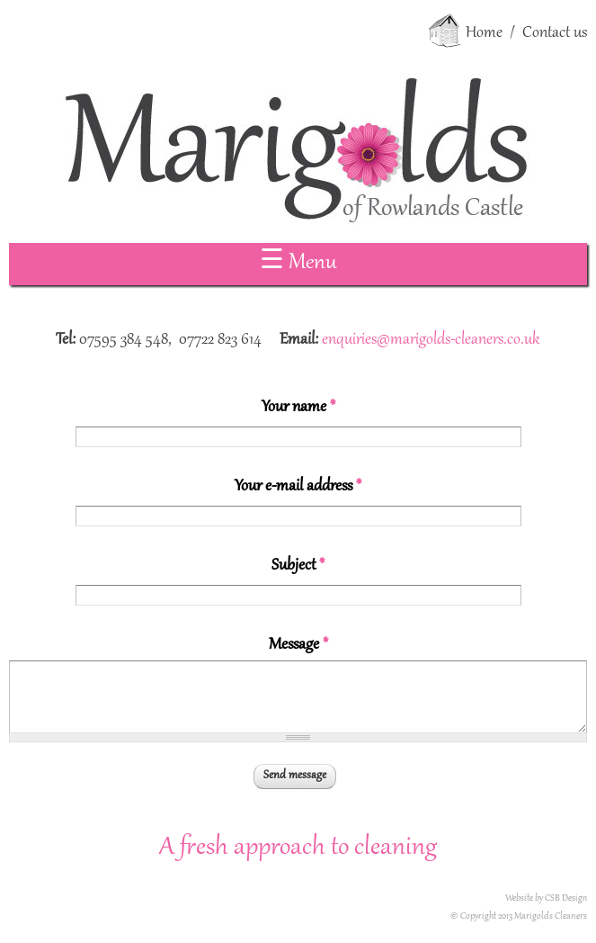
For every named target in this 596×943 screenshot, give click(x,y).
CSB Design (566, 898)
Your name (298, 408)
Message (298, 645)
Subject (298, 566)
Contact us (554, 33)
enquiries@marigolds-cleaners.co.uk (431, 340)
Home (484, 33)
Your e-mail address (298, 487)
